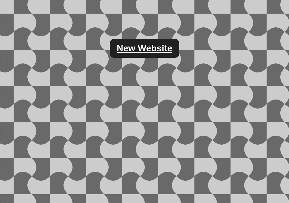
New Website (144, 48)
